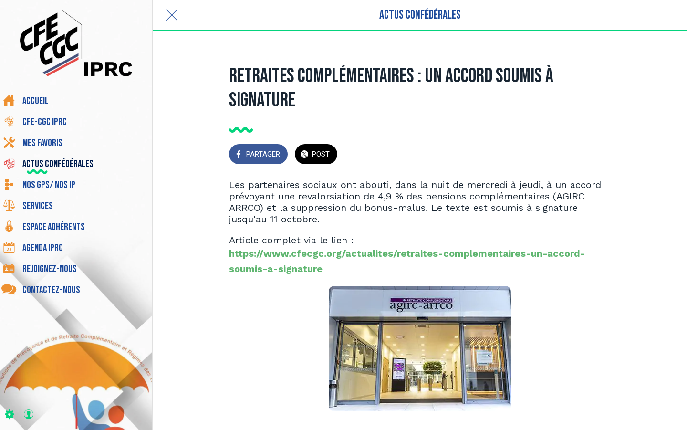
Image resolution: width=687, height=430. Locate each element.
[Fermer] (171, 15)
